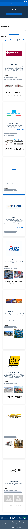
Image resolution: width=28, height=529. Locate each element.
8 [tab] (18, 95)
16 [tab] (15, 150)
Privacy (13, 527)
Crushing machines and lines (9, 282)
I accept (24, 527)
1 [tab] (8, 95)
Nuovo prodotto (9, 505)
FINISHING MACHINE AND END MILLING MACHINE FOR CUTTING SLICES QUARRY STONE (9, 341)
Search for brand (4, 30)
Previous (3, 87)
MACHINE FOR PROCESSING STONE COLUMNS (18, 341)
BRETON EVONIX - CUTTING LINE (18, 93)
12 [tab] (21, 149)
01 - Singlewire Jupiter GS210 (9, 397)
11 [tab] (20, 149)
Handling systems (18, 281)
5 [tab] (14, 95)
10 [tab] (18, 149)
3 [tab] (11, 95)
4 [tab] (12, 95)
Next (24, 87)
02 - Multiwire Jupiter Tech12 (18, 397)
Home (2, 21)
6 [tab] (15, 95)
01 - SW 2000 (9, 450)
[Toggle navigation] (1, 3)
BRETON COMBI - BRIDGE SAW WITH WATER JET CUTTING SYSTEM (8, 93)
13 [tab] (23, 149)
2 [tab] (9, 95)
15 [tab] (14, 150)
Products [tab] (20, 40)
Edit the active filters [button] (14, 34)
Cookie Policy (18, 527)
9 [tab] (20, 95)
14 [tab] (12, 150)
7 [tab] (17, 95)
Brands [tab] (8, 40)
